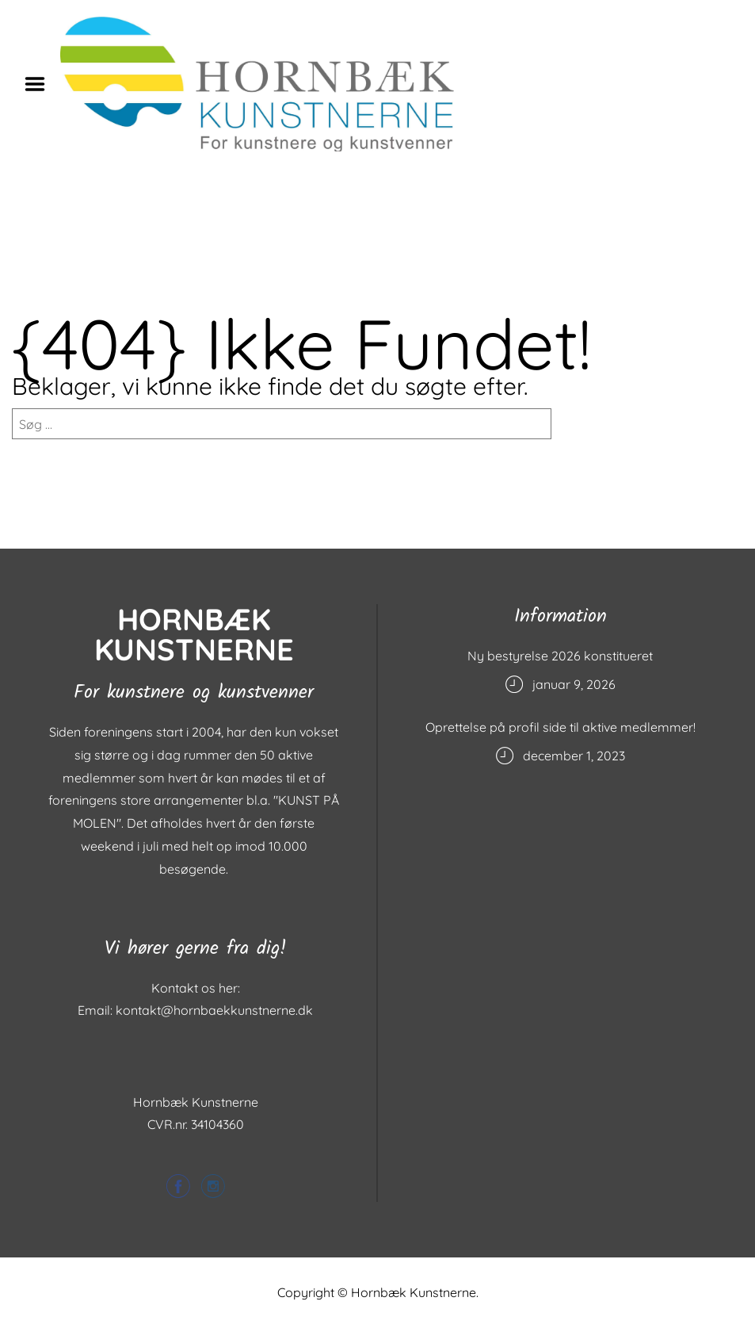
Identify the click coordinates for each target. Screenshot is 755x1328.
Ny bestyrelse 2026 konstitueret (560, 656)
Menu (40, 84)
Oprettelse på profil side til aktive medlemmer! (560, 727)
